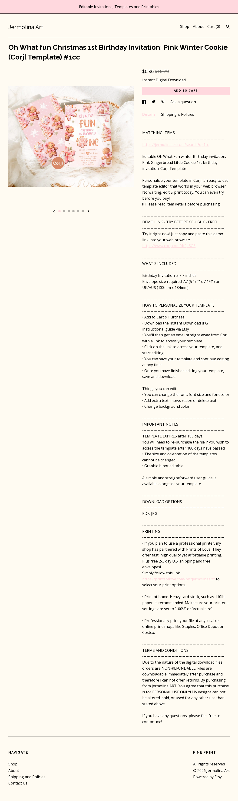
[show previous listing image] (54, 211)
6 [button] (83, 211)
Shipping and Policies (26, 776)
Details (149, 114)
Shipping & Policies (177, 114)
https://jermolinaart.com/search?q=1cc (175, 144)
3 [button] (69, 211)
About (198, 26)
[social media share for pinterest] (163, 101)
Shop (184, 26)
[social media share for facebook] (144, 101)
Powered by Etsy (207, 776)
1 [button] (59, 211)
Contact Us (17, 783)
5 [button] (78, 211)
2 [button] (64, 211)
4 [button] (73, 211)
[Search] (228, 27)
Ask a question (183, 101)
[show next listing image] (88, 211)
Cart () (213, 26)
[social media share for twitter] (154, 101)
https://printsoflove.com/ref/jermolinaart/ (178, 579)
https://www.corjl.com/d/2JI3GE (168, 245)
